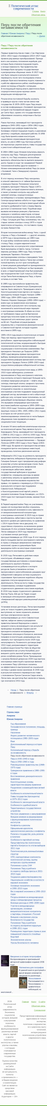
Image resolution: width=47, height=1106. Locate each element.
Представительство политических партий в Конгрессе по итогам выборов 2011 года (28, 846)
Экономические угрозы (21, 940)
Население (15, 732)
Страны (35, 11)
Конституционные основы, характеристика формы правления (26, 783)
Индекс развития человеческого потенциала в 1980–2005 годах (25, 737)
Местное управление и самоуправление (28, 814)
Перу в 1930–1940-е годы (22, 759)
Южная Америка (16, 33)
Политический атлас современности (24, 7)
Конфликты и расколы (20, 825)
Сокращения (39, 1010)
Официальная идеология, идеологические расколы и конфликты (28, 829)
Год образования (18, 724)
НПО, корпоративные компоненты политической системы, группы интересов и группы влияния (26, 860)
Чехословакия (34, 978)
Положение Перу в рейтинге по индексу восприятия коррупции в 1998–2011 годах (26, 926)
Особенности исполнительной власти (27, 793)
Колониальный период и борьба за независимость (25, 751)
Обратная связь (38, 15)
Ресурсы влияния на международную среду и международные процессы (27, 898)
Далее (42, 36)
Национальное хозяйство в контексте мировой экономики (27, 881)
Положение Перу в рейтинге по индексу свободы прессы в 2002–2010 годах (27, 871)
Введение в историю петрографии (25, 956)
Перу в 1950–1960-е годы (22, 762)
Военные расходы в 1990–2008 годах (27, 903)
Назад (13, 690)
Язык (13, 741)
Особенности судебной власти (24, 805)
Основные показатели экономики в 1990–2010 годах (25, 887)
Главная (4, 33)
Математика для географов (31, 967)
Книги (42, 11)
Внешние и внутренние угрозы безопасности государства (24, 918)
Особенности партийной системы (25, 840)
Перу (28, 33)
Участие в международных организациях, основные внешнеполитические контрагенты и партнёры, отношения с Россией (26, 910)
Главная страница (14, 707)
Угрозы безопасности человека (24, 943)
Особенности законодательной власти (27, 802)
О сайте (42, 1002)
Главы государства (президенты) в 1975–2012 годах (25, 797)
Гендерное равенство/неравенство (26, 877)
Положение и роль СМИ (21, 865)
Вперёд (30, 693)
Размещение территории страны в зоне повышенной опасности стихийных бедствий (28, 934)
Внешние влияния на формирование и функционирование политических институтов (26, 820)
